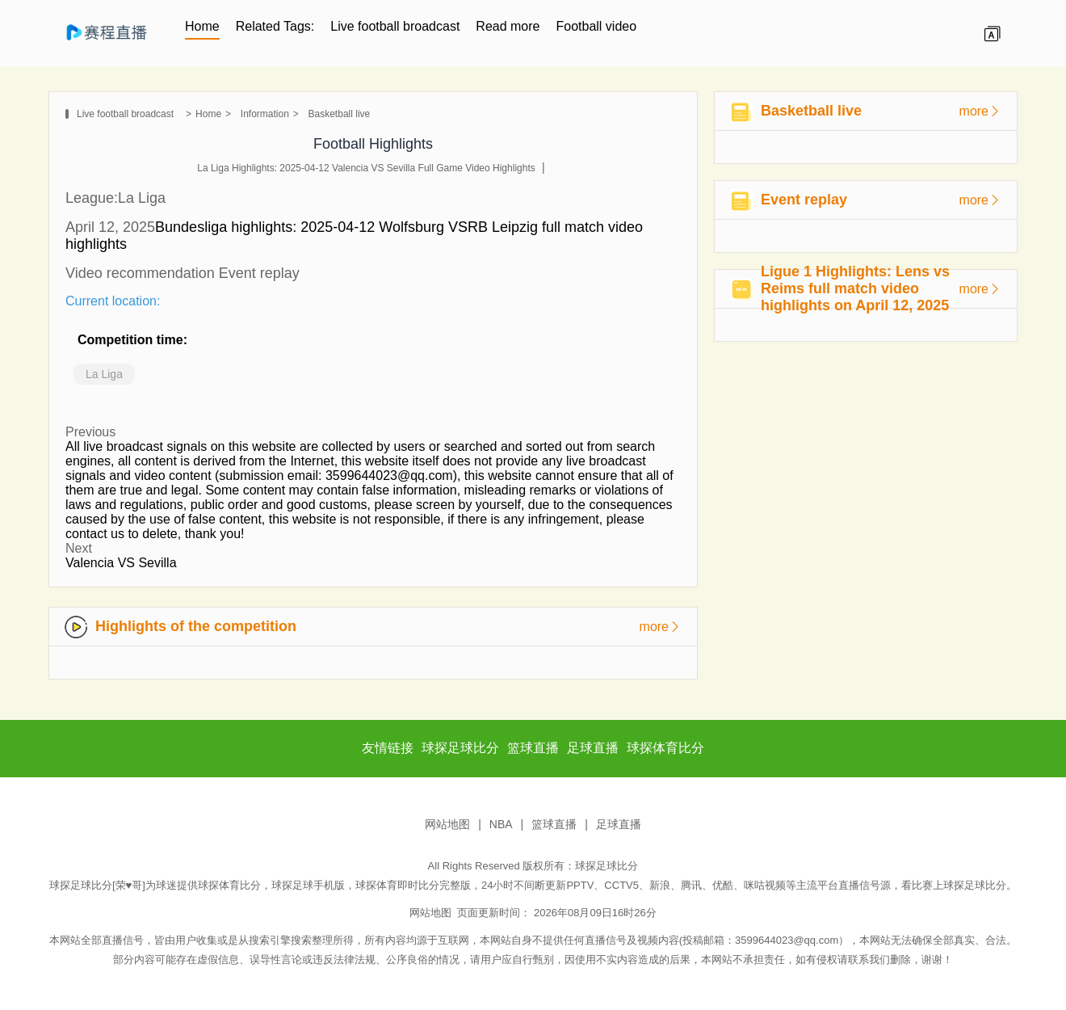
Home (202, 26)
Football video (596, 26)
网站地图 (447, 824)
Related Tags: (275, 26)
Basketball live (339, 114)
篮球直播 (554, 824)
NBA (501, 824)
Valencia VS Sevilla (121, 563)
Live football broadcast (395, 26)
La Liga (104, 374)
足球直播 (618, 824)
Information (265, 114)
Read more (507, 26)
